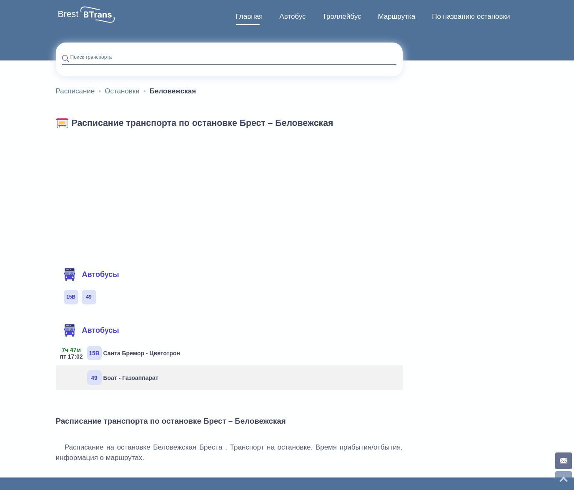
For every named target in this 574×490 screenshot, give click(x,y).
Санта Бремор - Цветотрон (121, 298)
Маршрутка (396, 16)
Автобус (292, 16)
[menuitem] (249, 16)
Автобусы (91, 220)
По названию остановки (471, 16)
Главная (249, 16)
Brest (68, 14)
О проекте (413, 447)
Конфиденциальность (491, 447)
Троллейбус (342, 16)
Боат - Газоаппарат (122, 323)
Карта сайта (245, 445)
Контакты (444, 447)
